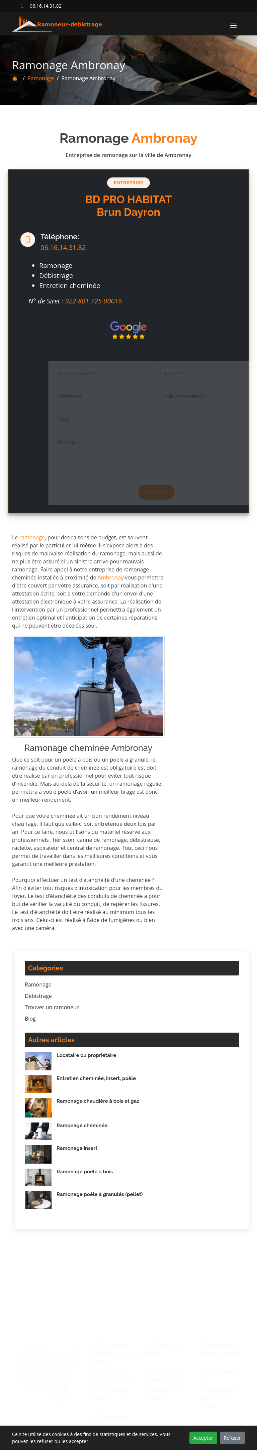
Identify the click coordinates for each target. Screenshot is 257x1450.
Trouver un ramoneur (52, 1007)
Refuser (232, 1438)
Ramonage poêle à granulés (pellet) (100, 1194)
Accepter (203, 1438)
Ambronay (111, 577)
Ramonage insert (77, 1148)
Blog (30, 1018)
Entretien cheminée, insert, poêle (96, 1078)
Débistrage (38, 996)
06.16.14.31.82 (58, 247)
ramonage (32, 537)
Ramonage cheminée (82, 1126)
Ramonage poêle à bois (85, 1172)
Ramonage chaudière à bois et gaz (98, 1101)
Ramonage (35, 78)
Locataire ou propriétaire (86, 1055)
